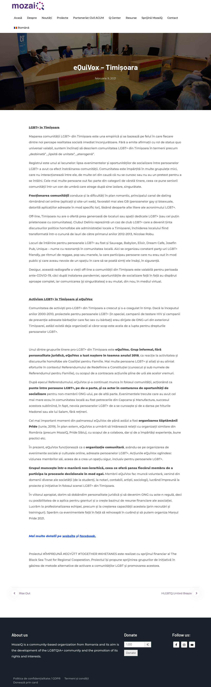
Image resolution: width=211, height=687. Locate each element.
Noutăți (47, 17)
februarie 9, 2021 (105, 78)
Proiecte (62, 17)
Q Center (115, 17)
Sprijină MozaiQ (152, 17)
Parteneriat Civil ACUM (88, 17)
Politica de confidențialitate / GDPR (36, 678)
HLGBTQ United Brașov (176, 593)
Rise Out (24, 593)
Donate (131, 652)
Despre (32, 17)
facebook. (88, 536)
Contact (172, 17)
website (68, 536)
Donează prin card (25, 682)
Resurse (131, 17)
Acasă (18, 17)
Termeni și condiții (76, 678)
